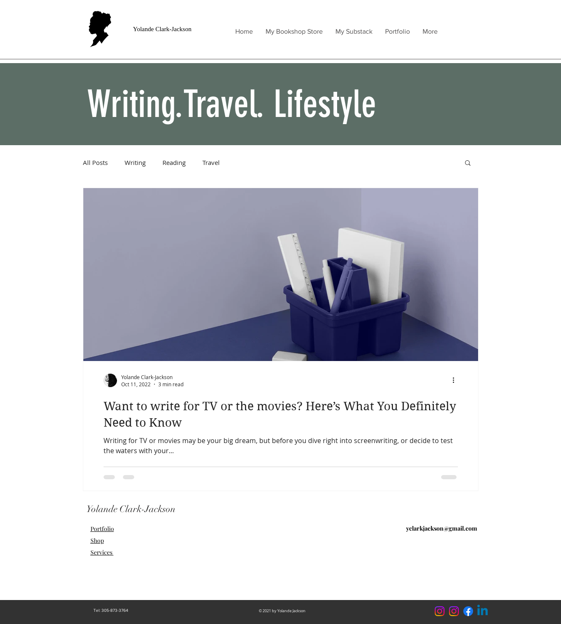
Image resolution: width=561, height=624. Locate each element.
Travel (211, 162)
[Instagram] (453, 611)
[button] (468, 163)
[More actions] (457, 380)
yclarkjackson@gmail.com (441, 528)
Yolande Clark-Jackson (162, 29)
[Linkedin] (482, 611)
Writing (135, 162)
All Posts (95, 162)
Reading (174, 162)
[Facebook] (468, 611)
